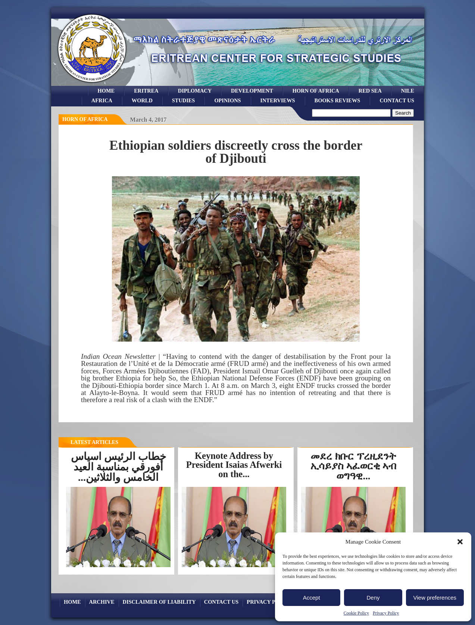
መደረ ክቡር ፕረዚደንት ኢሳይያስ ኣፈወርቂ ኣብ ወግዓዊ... (353, 466)
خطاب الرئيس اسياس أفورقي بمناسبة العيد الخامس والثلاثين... (118, 467)
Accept (311, 597)
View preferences (435, 597)
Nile (407, 91)
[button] (460, 541)
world (142, 100)
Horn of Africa (316, 91)
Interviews (277, 100)
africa (101, 100)
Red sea (370, 91)
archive (102, 602)
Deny (372, 597)
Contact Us (396, 100)
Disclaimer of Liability (159, 602)
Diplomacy (195, 91)
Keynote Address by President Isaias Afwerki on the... (234, 465)
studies (183, 100)
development (252, 91)
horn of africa (85, 119)
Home (106, 91)
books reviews (337, 100)
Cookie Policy (356, 613)
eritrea (146, 91)
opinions (227, 100)
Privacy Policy (386, 613)
